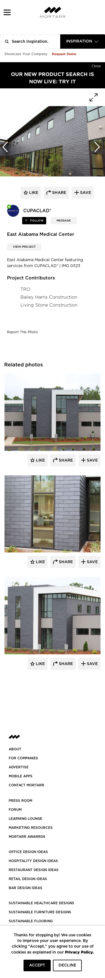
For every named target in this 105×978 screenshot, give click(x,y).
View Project (24, 246)
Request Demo (64, 54)
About (15, 749)
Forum (15, 809)
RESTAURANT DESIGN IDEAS (34, 870)
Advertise (19, 767)
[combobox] (82, 41)
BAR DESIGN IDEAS (25, 888)
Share (65, 460)
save (85, 193)
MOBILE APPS (20, 776)
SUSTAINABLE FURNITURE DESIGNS (40, 912)
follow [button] (36, 220)
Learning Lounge (25, 818)
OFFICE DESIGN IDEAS (28, 852)
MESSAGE (64, 220)
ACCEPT (37, 965)
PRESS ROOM (20, 800)
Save (92, 460)
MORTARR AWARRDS (27, 836)
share (58, 193)
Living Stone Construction (49, 305)
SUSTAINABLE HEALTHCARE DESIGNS (41, 903)
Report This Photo (22, 332)
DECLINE (67, 965)
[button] (7, 12)
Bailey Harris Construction (48, 297)
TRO (25, 289)
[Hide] (96, 65)
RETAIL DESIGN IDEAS (28, 879)
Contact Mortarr (26, 785)
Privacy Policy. (79, 952)
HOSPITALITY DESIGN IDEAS (33, 861)
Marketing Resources (31, 827)
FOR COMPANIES (23, 758)
